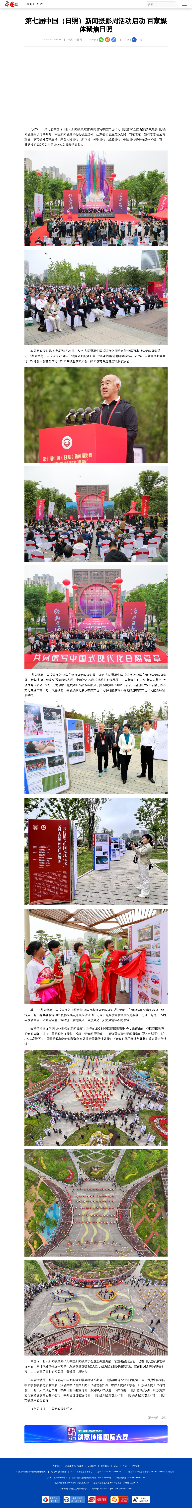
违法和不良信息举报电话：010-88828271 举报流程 (151, 1471)
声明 (125, 1466)
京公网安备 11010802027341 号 (130, 1477)
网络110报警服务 (58, 1471)
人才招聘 (92, 1466)
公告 (116, 1466)
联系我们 (105, 1466)
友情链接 (135, 1466)
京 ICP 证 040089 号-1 (57, 1477)
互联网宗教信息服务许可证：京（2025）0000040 (116, 1483)
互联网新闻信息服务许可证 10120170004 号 (91, 1477)
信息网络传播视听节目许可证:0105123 (71, 1483)
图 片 (40, 4)
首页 (29, 4)
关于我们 (57, 1466)
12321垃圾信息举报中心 (82, 1471)
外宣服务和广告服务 (74, 1466)
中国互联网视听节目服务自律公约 (31, 1471)
